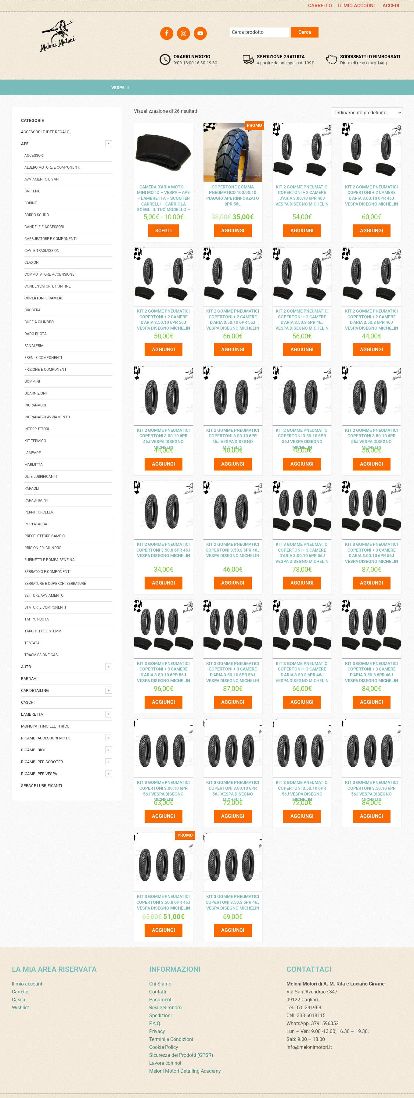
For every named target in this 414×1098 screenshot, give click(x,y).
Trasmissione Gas (41, 655)
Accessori (34, 155)
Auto (26, 666)
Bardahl (29, 678)
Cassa (18, 986)
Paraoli (31, 488)
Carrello (20, 979)
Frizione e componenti (45, 369)
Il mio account (27, 971)
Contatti (157, 979)
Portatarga (35, 524)
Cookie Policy (163, 1034)
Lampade (32, 453)
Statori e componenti (45, 607)
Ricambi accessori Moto (45, 738)
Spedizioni (160, 1002)
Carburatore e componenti (50, 239)
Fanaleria (33, 346)
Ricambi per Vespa (39, 773)
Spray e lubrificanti (41, 785)
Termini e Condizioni (171, 1026)
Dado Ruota (35, 334)
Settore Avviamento (43, 595)
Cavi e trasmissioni (42, 251)
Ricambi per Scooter (42, 762)
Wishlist (20, 994)
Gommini (32, 381)
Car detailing (35, 690)
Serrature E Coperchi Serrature (55, 583)
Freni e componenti (43, 358)
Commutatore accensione (49, 274)
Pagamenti (161, 986)
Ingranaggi (35, 405)
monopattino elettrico (45, 726)
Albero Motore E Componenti (52, 167)
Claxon (31, 262)
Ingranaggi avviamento (47, 417)
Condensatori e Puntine (47, 286)
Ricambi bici (33, 750)
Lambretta (32, 714)
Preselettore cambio (44, 536)
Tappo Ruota (36, 619)
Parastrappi (36, 500)
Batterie (32, 191)
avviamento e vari (41, 179)
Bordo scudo (36, 215)
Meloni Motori (57, 44)
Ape (24, 143)
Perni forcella (38, 512)
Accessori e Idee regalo (45, 132)
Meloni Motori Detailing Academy (185, 1058)
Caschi (28, 702)
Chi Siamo (160, 971)
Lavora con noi (165, 1050)
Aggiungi (232, 229)
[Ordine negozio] (366, 112)
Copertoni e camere (43, 298)
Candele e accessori (44, 227)
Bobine (30, 203)
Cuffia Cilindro (39, 322)
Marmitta (33, 465)
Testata (32, 643)
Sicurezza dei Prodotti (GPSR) (181, 1042)
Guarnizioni (35, 393)
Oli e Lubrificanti (40, 476)
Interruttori (36, 429)
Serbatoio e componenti (47, 572)
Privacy (157, 1018)
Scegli (163, 229)
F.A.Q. (155, 1010)
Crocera (32, 310)
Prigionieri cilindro (42, 548)
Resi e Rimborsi (165, 994)
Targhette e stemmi (43, 631)
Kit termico (35, 441)
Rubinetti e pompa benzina (49, 560)
